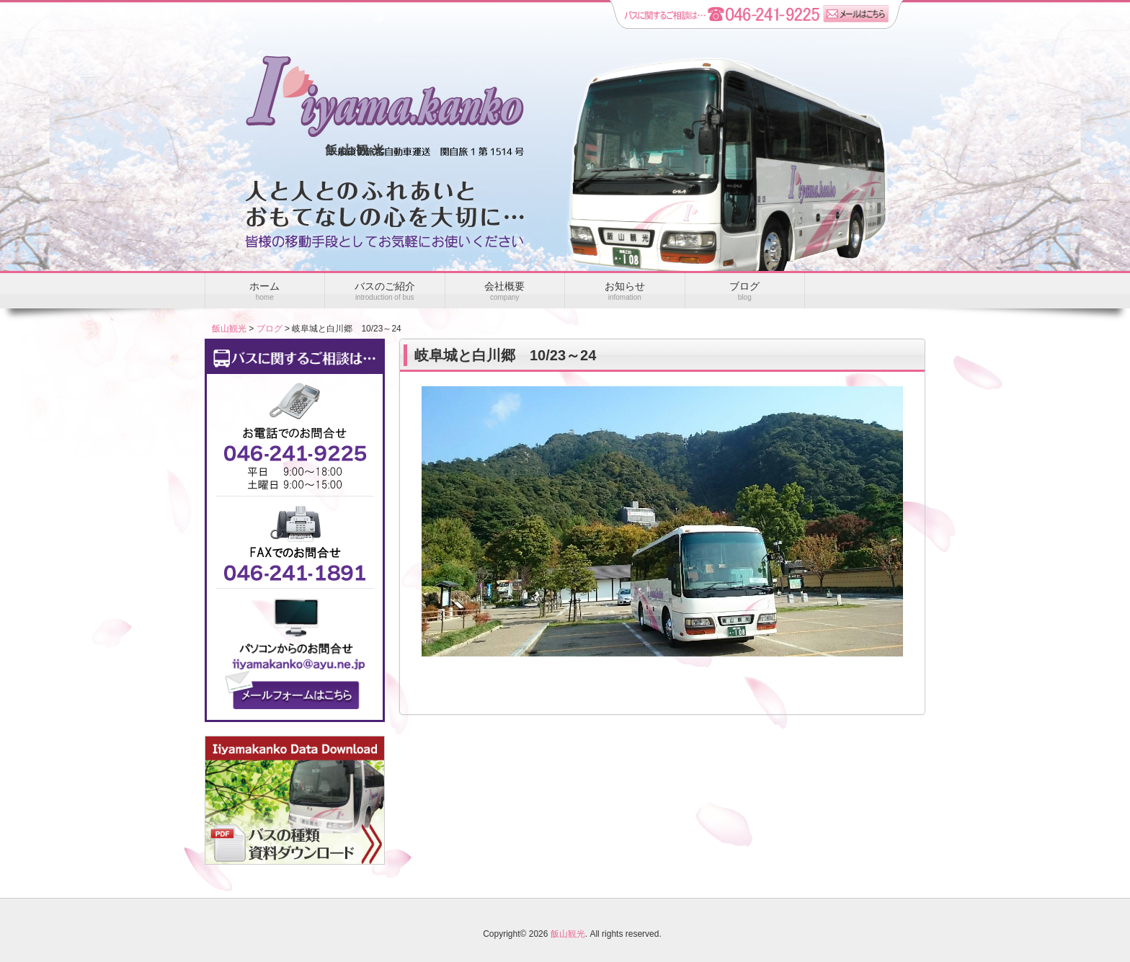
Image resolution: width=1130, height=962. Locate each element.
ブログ (269, 329)
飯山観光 (229, 329)
